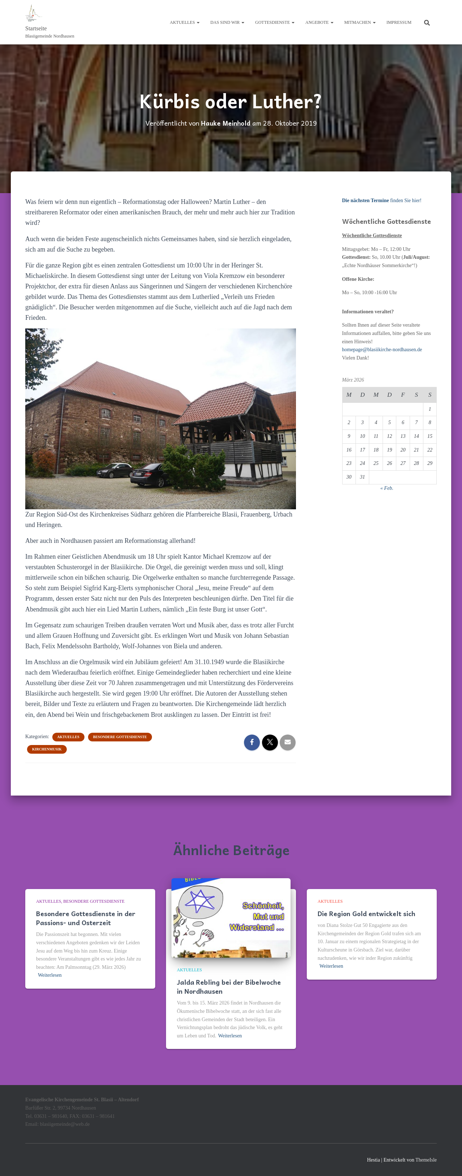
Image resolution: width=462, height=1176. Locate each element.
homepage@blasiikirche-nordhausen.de (382, 349)
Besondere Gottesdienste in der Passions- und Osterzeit (85, 918)
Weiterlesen (50, 975)
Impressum (399, 22)
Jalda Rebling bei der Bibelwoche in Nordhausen (229, 986)
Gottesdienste (275, 22)
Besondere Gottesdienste (120, 737)
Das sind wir (227, 22)
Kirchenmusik (47, 749)
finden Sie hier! (382, 200)
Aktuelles (185, 22)
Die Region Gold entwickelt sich (366, 913)
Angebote (319, 22)
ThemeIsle (426, 1160)
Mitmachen (360, 22)
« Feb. (386, 488)
